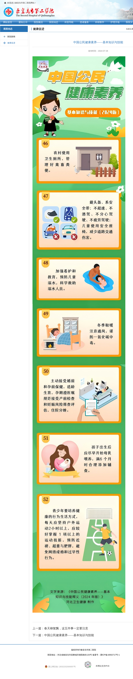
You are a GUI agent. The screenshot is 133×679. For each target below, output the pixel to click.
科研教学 (99, 22)
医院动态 (53, 22)
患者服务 (84, 22)
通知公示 (23, 22)
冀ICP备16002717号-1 (110, 655)
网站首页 (7, 22)
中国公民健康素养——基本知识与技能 (69, 635)
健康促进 (11, 43)
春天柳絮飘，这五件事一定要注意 (66, 628)
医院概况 (38, 22)
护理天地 (115, 22)
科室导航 (69, 22)
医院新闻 (11, 36)
